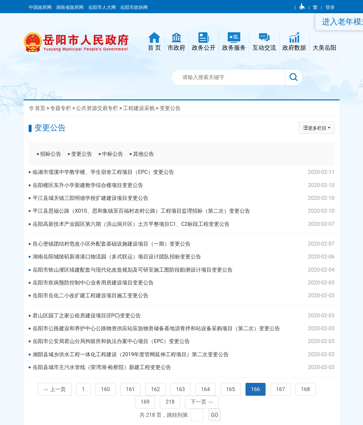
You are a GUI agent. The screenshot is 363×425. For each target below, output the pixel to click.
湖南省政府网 (70, 7)
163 (180, 389)
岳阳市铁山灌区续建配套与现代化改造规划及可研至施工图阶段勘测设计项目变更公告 (183, 270)
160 (105, 389)
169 (145, 402)
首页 (40, 108)
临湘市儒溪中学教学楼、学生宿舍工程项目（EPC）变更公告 (183, 172)
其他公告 (143, 154)
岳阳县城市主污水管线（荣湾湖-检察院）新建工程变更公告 (183, 367)
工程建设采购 (139, 108)
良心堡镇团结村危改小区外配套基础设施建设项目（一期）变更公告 (183, 244)
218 (170, 402)
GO (214, 415)
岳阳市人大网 (102, 7)
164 (205, 389)
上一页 (54, 389)
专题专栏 (60, 108)
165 (230, 389)
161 (130, 389)
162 (155, 389)
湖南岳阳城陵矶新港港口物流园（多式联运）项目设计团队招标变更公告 (183, 257)
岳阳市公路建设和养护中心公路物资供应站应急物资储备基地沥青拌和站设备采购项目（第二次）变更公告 (183, 328)
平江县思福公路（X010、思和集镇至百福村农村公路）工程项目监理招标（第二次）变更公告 (183, 211)
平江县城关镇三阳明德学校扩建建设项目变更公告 (183, 198)
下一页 (202, 402)
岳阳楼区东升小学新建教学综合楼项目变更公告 (183, 185)
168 (305, 389)
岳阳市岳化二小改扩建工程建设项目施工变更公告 (183, 296)
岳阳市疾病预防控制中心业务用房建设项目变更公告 (183, 283)
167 (280, 389)
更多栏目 (314, 128)
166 (255, 389)
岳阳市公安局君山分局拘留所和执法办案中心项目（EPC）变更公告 (183, 341)
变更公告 (170, 108)
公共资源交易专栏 (97, 108)
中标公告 (112, 154)
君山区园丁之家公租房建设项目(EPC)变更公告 (183, 316)
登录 (330, 7)
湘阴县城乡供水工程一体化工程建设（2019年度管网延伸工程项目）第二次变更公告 (183, 355)
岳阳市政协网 (134, 7)
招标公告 (50, 154)
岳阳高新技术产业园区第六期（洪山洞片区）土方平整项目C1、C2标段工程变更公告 (183, 224)
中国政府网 (41, 7)
